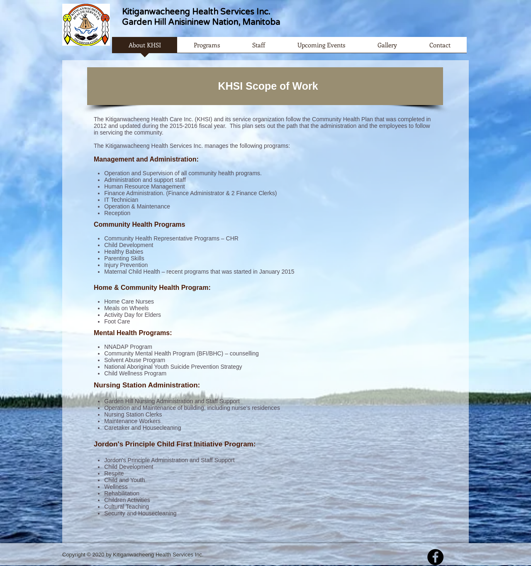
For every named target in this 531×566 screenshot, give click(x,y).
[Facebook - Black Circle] (435, 557)
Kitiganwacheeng (156, 12)
